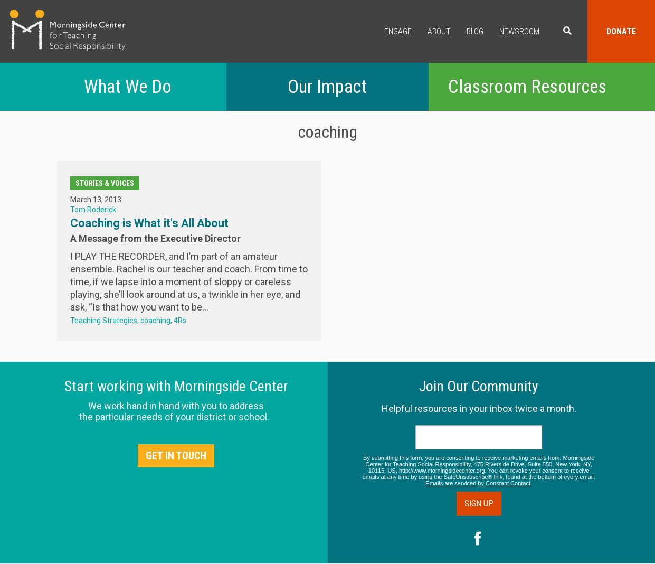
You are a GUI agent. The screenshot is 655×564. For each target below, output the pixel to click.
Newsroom (519, 31)
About (439, 31)
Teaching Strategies (103, 320)
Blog (475, 31)
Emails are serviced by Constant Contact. (478, 483)
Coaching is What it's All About (149, 223)
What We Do (128, 87)
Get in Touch (176, 455)
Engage (398, 31)
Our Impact (327, 87)
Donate (621, 31)
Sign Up (478, 504)
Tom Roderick (93, 209)
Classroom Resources (527, 87)
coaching (155, 320)
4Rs (180, 320)
